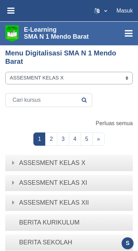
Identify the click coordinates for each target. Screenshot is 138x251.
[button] (101, 10)
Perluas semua (114, 123)
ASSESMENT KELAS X (52, 162)
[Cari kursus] (48, 100)
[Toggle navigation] (128, 33)
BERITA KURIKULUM (49, 222)
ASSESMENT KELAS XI (53, 182)
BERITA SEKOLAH (45, 242)
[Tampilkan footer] (127, 243)
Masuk (124, 11)
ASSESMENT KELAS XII (54, 202)
